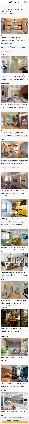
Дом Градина (13, 2)
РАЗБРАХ (15, 422)
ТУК (21, 420)
